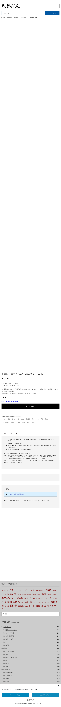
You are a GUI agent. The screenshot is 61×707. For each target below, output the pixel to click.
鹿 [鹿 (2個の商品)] (2, 491)
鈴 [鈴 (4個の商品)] (5, 489)
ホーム (4, 17)
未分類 (7, 528)
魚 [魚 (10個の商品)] (42, 489)
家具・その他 (9, 522)
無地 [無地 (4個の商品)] (47, 481)
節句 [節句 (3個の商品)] (22, 485)
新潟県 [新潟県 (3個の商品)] (54, 477)
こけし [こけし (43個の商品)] (13, 473)
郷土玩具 (13, 305)
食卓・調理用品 (10, 519)
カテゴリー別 (7, 510)
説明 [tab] (5, 316)
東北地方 (8, 561)
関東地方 (8, 564)
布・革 (7, 546)
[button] (58, 686)
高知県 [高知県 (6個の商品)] (38, 489)
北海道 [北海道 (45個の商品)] (48, 473)
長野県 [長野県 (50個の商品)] (13, 488)
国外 (4, 582)
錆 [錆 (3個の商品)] (8, 489)
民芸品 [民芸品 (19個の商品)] (32, 481)
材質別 (5, 531)
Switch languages (52, 13)
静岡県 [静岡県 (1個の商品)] (26, 489)
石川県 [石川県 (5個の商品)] (4, 485)
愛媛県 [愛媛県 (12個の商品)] (43, 477)
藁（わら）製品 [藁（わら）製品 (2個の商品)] (46, 485)
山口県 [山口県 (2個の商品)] (19, 477)
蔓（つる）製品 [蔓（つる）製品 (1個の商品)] (37, 485)
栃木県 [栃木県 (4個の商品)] (26, 481)
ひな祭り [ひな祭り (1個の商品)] (20, 473)
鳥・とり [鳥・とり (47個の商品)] (51, 488)
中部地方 (8, 567)
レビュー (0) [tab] (14, 316)
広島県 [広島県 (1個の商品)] (38, 477)
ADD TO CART (30, 289)
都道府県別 (9, 17)
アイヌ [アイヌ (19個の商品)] (26, 473)
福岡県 (7, 305)
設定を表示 (30, 700)
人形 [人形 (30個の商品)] (32, 473)
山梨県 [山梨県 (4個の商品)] (24, 477)
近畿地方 (8, 570)
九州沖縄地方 (16, 17)
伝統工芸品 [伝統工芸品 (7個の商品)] (39, 473)
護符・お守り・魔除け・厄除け (26, 305)
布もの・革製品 (10, 516)
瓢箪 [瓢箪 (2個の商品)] (56, 481)
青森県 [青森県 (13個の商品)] (20, 489)
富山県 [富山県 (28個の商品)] (13, 477)
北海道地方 (9, 558)
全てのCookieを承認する (15, 695)
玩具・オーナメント (13, 302)
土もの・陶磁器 (25, 302)
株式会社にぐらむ (10, 675)
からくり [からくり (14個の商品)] (5, 473)
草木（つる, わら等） (11, 540)
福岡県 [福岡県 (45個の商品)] (16, 485)
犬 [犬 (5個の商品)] (53, 481)
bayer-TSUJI (9, 592)
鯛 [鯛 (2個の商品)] (45, 489)
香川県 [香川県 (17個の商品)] (32, 489)
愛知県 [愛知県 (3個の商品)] (49, 477)
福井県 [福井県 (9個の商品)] (9, 485)
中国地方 (8, 573)
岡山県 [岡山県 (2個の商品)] (34, 477)
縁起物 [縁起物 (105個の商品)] (28, 484)
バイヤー (5, 586)
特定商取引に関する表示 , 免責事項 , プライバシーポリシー (29, 703)
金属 (7, 549)
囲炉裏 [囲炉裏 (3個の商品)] (54, 473)
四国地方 (8, 576)
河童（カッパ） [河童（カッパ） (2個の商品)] (40, 481)
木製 (7, 537)
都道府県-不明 (9, 555)
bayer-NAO (35, 302)
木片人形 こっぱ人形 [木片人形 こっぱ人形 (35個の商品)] (12, 481)
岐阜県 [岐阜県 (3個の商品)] (29, 477)
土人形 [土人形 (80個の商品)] (5, 477)
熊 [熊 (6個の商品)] (50, 481)
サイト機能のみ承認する (45, 695)
